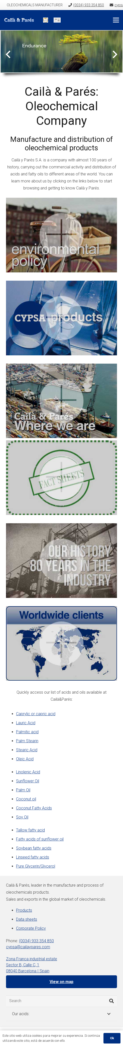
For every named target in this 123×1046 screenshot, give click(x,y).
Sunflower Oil (27, 781)
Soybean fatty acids (33, 848)
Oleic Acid (25, 759)
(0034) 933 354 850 (36, 940)
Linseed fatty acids (32, 857)
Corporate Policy (31, 928)
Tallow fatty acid (30, 830)
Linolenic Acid (28, 772)
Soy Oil (22, 817)
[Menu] (116, 20)
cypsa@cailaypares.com (28, 947)
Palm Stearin (27, 741)
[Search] (61, 1001)
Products (24, 910)
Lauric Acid (25, 722)
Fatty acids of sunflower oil (40, 839)
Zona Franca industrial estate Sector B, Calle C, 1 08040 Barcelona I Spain (31, 965)
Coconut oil (26, 799)
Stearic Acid (26, 750)
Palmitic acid (27, 731)
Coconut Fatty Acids (34, 808)
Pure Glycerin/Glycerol (35, 866)
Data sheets (26, 919)
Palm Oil (23, 790)
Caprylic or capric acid (35, 713)
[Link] (21, 20)
